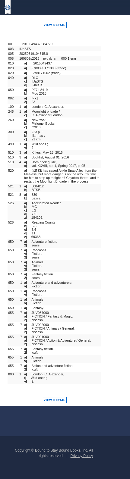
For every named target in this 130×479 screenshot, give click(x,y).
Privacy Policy (82, 456)
